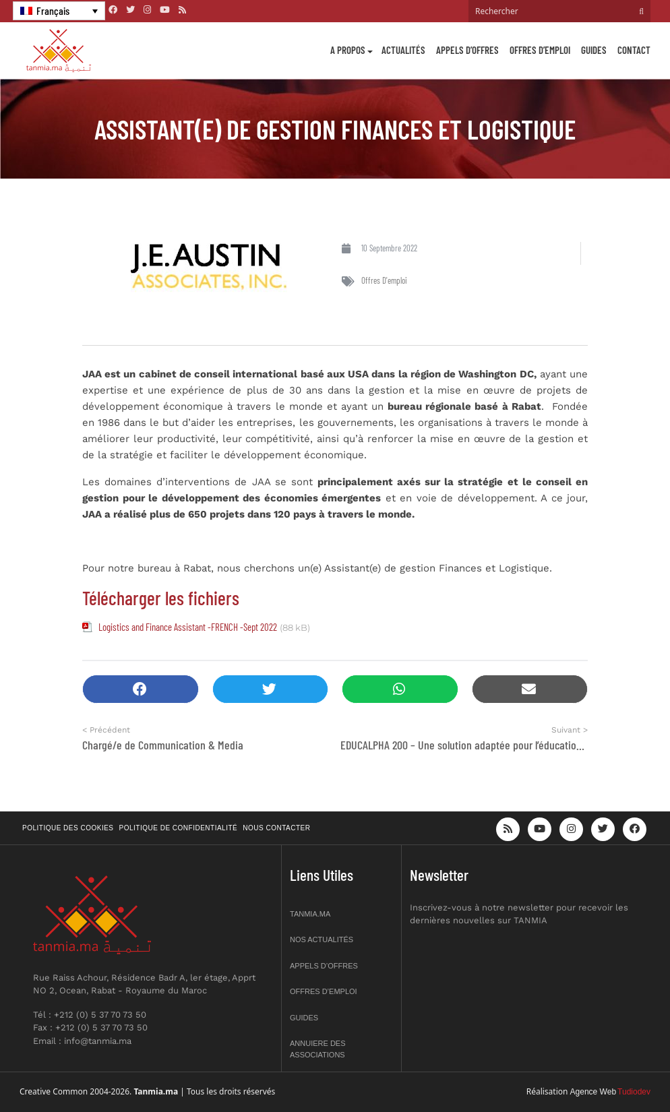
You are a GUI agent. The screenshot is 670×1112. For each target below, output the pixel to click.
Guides (594, 50)
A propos (347, 50)
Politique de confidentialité (178, 828)
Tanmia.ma (310, 914)
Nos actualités (321, 939)
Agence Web (593, 1091)
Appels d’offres (467, 50)
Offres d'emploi (384, 280)
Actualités (403, 50)
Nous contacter (276, 828)
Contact (633, 50)
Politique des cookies (68, 828)
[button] (140, 689)
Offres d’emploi (540, 50)
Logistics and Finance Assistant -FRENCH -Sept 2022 (187, 627)
